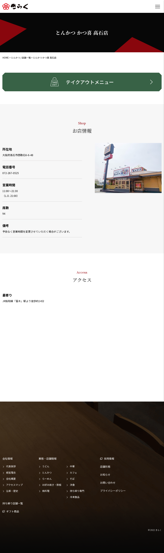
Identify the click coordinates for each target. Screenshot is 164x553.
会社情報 (7, 458)
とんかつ (47, 472)
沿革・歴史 (12, 491)
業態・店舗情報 (48, 458)
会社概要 (11, 478)
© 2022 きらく (155, 530)
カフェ (73, 472)
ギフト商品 (12, 511)
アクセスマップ (14, 484)
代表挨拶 (11, 466)
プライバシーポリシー (113, 491)
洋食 (72, 484)
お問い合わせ (107, 482)
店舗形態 (105, 466)
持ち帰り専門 (77, 491)
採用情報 (109, 458)
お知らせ (105, 474)
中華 (72, 466)
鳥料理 (45, 491)
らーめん (47, 478)
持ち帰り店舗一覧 (12, 503)
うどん (45, 466)
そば (72, 478)
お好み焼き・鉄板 (51, 484)
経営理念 (11, 472)
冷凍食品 (74, 497)
